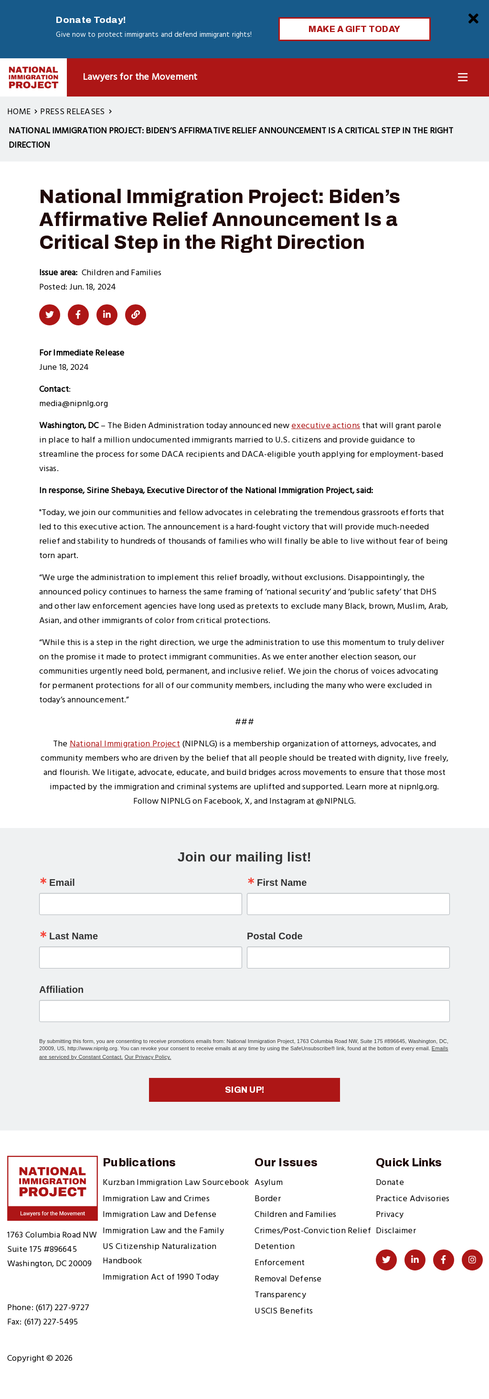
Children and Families (295, 1215)
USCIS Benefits (284, 1311)
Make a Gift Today (354, 29)
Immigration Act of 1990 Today (161, 1277)
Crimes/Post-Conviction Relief (313, 1231)
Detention (275, 1247)
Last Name (73, 936)
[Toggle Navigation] (463, 78)
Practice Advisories (413, 1199)
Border (268, 1199)
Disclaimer (396, 1231)
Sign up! (245, 1090)
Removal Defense (288, 1279)
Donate (390, 1183)
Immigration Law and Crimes (156, 1199)
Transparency (280, 1295)
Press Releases (72, 112)
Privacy (390, 1215)
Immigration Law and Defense (159, 1215)
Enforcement (280, 1263)
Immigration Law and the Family (163, 1231)
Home (19, 112)
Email (62, 882)
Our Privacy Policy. (148, 1057)
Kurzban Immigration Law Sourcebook (176, 1183)
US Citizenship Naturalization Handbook (160, 1254)
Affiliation (61, 989)
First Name (282, 882)
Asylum (269, 1183)
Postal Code (275, 936)
